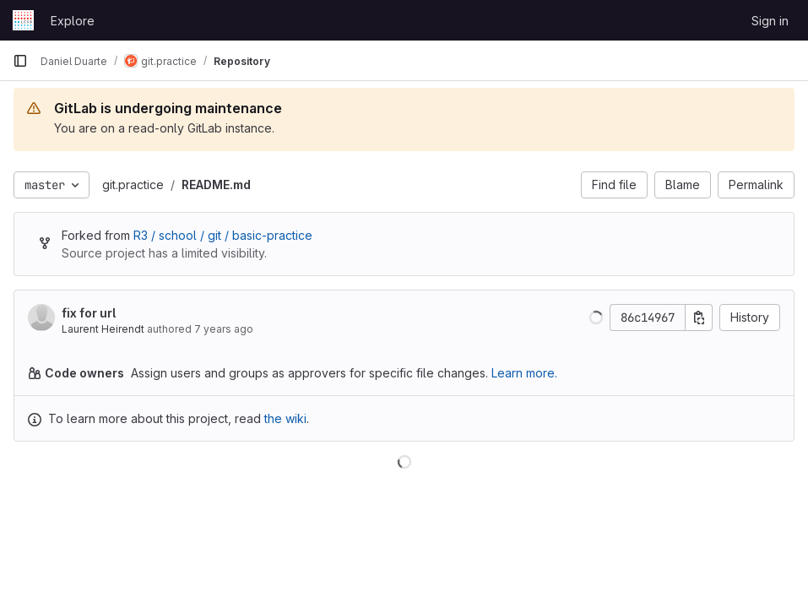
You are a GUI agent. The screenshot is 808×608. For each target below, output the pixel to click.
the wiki (285, 418)
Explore (73, 21)
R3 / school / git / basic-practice (222, 235)
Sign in (770, 21)
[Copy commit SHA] (699, 317)
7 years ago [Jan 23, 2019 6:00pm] (223, 329)
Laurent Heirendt (103, 329)
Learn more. (524, 373)
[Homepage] (23, 20)
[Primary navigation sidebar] (20, 60)
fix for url (89, 313)
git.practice (133, 184)
